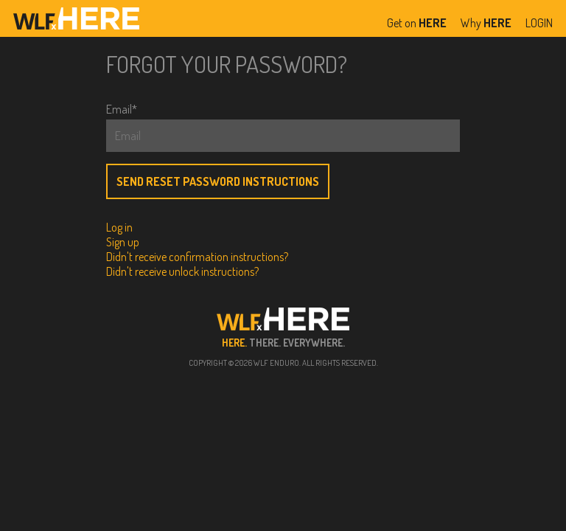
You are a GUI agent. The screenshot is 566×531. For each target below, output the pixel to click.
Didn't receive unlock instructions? (182, 271)
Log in (119, 227)
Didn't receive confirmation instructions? (197, 256)
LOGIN (539, 22)
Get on (417, 22)
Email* (121, 109)
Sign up (122, 242)
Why (486, 22)
